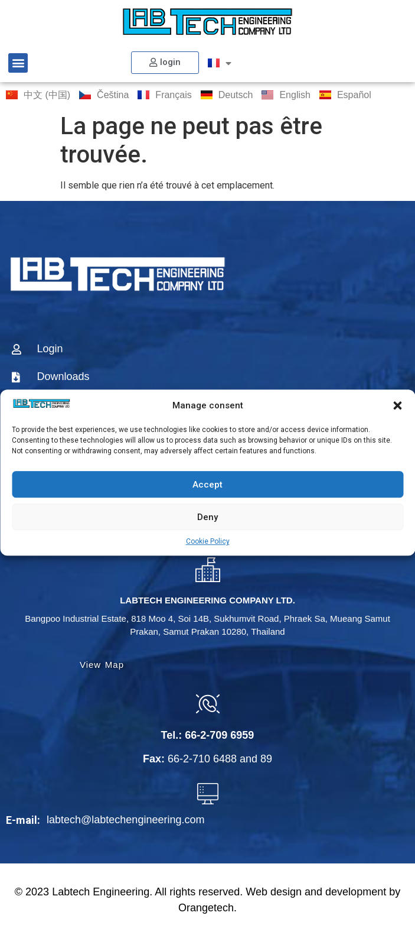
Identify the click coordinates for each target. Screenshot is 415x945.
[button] (397, 405)
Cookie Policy (208, 541)
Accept (207, 484)
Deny (207, 517)
